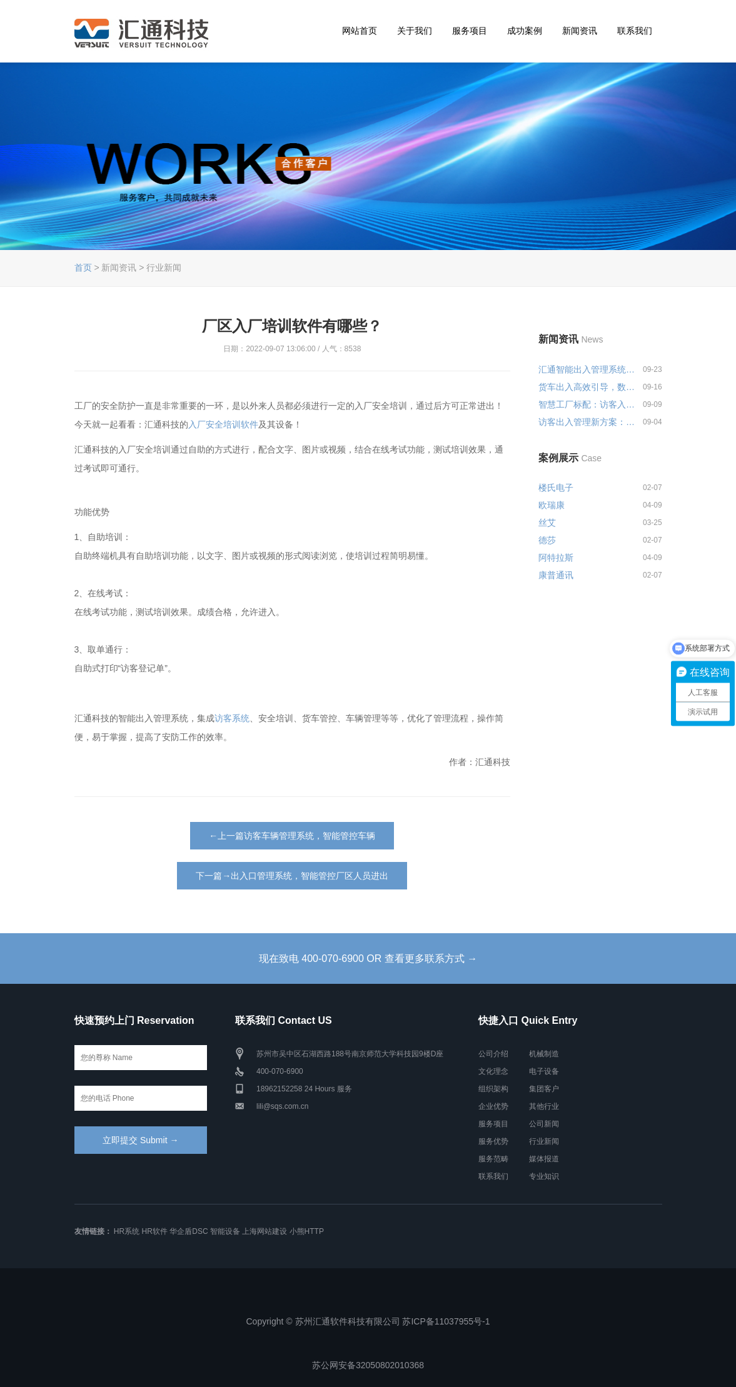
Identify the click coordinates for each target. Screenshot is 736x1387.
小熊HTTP (307, 1231)
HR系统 (126, 1231)
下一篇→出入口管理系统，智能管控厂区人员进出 (292, 876)
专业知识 (544, 1176)
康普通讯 (555, 575)
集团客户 (544, 1088)
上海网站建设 (264, 1231)
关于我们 (414, 31)
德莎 (547, 540)
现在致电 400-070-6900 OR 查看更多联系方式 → (368, 958)
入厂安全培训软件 (223, 424)
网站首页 (359, 31)
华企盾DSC (188, 1231)
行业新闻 (544, 1141)
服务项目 (469, 31)
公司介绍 (493, 1053)
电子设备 (544, 1071)
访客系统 (232, 718)
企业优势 (493, 1106)
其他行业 (544, 1106)
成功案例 (524, 31)
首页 (83, 268)
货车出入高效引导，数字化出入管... (587, 387)
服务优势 (493, 1141)
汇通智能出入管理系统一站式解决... (587, 369)
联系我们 (634, 31)
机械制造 (544, 1053)
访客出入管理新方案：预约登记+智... (587, 422)
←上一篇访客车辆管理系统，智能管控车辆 (292, 836)
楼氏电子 (555, 488)
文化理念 (493, 1071)
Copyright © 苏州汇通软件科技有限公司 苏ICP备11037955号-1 (368, 1321)
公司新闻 (544, 1123)
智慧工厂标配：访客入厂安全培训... (587, 404)
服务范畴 (493, 1158)
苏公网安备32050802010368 (368, 1365)
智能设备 (225, 1231)
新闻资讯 (579, 31)
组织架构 (493, 1088)
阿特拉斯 (555, 558)
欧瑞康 (551, 505)
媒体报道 (544, 1158)
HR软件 (155, 1231)
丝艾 (547, 523)
